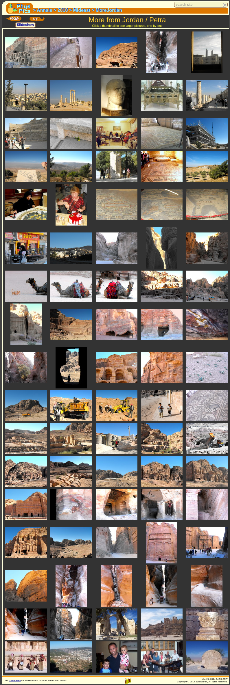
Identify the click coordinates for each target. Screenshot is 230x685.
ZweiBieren (15, 680)
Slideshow (25, 25)
